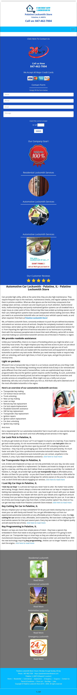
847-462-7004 (43, 21)
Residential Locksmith (38, 558)
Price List (39, 681)
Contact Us (65, 679)
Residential (17, 679)
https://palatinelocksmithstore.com (46, 673)
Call (38, 692)
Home (10, 679)
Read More (38, 580)
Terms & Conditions (27, 681)
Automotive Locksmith (38, 610)
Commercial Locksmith (38, 584)
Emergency (48, 679)
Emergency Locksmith (38, 636)
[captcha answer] (40, 125)
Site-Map (48, 681)
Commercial (28, 679)
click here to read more (52, 456)
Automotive (38, 679)
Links (54, 681)
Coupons (57, 679)
